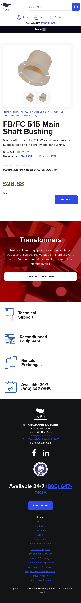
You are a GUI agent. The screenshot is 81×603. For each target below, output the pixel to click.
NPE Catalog (40, 506)
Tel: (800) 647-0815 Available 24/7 (41, 439)
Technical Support (20, 314)
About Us (41, 521)
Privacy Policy (40, 576)
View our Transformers (40, 276)
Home (40, 517)
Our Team (40, 530)
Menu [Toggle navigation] (40, 29)
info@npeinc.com (40, 435)
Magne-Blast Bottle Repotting (40, 571)
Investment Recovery (40, 554)
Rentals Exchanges (23, 362)
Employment (40, 539)
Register (23, 17)
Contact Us (40, 526)
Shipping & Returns (40, 580)
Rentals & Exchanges (40, 558)
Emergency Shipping (41, 543)
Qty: (5, 193)
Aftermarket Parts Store (40, 567)
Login (41, 534)
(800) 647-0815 (48, 22)
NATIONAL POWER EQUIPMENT (40, 156)
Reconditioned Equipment (26, 339)
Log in (39, 17)
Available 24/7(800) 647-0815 (28, 387)
